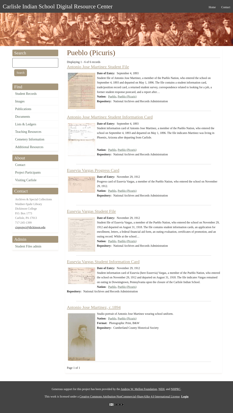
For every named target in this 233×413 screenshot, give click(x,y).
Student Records (26, 94)
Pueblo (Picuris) (127, 96)
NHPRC (176, 389)
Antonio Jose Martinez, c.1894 (94, 307)
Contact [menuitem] (225, 7)
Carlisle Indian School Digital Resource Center (57, 6)
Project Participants (28, 172)
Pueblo (112, 96)
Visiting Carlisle (25, 180)
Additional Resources (29, 147)
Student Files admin (28, 246)
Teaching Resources (28, 132)
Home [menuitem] (212, 7)
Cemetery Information (29, 139)
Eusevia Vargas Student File (91, 211)
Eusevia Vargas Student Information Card (103, 261)
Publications (23, 109)
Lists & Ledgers (25, 124)
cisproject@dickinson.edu (30, 227)
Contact (20, 165)
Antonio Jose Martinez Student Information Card (110, 117)
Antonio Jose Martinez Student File (98, 66)
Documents (22, 116)
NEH (162, 389)
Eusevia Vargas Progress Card (93, 170)
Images (20, 101)
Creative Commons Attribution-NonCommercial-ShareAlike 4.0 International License (129, 396)
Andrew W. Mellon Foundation (139, 389)
